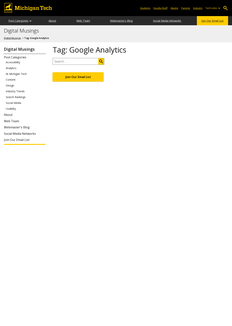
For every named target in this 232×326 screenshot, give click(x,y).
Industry (197, 8)
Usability (11, 108)
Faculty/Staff (160, 8)
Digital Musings (21, 31)
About (52, 20)
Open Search (225, 8)
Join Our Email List (212, 20)
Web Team (83, 20)
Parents (185, 8)
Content (11, 79)
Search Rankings (16, 97)
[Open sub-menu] (219, 8)
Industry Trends (15, 91)
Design (10, 85)
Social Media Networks (167, 20)
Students (145, 8)
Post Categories (18, 20)
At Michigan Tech (16, 74)
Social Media (13, 103)
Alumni (174, 8)
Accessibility (13, 62)
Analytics (11, 68)
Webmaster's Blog (121, 20)
